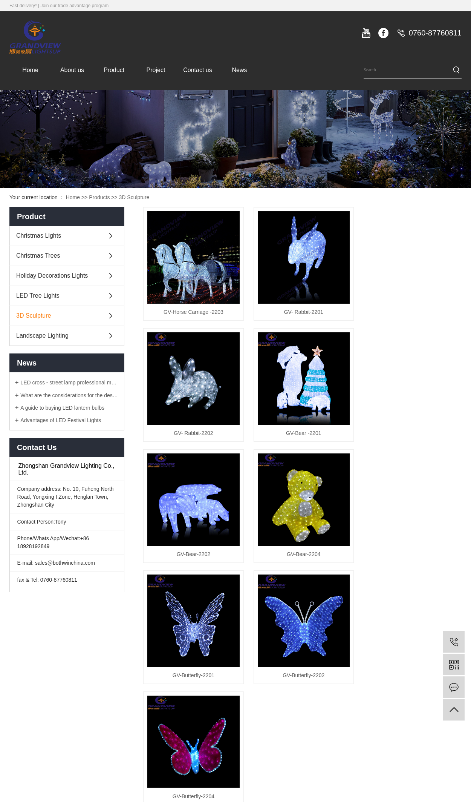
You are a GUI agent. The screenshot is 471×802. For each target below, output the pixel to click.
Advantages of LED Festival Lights (60, 420)
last (399, 581)
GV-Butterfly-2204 (412, 551)
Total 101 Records (179, 581)
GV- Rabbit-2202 (411, 311)
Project (156, 70)
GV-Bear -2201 (193, 431)
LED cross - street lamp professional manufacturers (69, 382)
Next (379, 581)
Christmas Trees (38, 255)
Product (114, 70)
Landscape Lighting (42, 335)
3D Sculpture (134, 197)
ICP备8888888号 (442, 797)
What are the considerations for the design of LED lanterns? (69, 395)
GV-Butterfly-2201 (193, 551)
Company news (368, 674)
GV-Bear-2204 (412, 431)
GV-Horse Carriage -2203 (193, 311)
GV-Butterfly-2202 (302, 551)
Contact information (436, 674)
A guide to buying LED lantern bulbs (62, 408)
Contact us (197, 70)
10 (360, 581)
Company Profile (244, 674)
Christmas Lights (38, 235)
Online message (432, 689)
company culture (244, 689)
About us (72, 70)
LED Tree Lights (38, 295)
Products (99, 197)
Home (30, 70)
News (239, 70)
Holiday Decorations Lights (52, 275)
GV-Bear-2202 (303, 431)
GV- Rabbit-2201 (302, 311)
